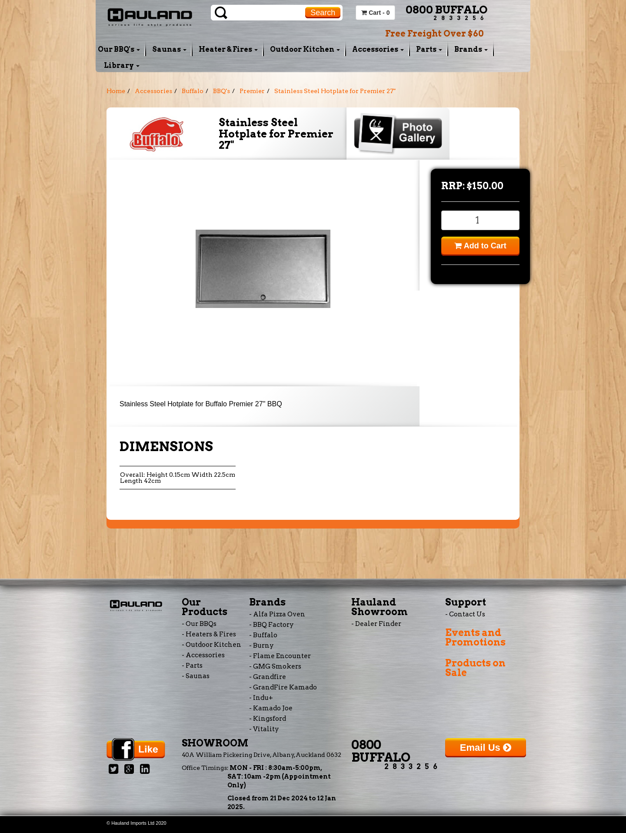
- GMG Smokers (275, 666)
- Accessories (203, 655)
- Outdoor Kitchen (211, 645)
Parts (429, 49)
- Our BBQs (199, 624)
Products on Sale (475, 667)
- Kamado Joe (271, 708)
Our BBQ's (119, 49)
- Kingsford (267, 719)
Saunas (169, 49)
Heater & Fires (228, 49)
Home (116, 90)
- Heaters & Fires (209, 634)
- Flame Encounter (280, 656)
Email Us (485, 747)
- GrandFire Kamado (283, 687)
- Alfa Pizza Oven (277, 614)
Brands (471, 49)
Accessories (378, 49)
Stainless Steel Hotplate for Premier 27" (335, 90)
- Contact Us (465, 614)
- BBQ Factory (271, 625)
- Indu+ (261, 698)
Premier (252, 90)
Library (122, 65)
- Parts (192, 665)
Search (322, 12)
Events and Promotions (475, 637)
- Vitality (264, 729)
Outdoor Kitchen (305, 49)
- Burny (261, 645)
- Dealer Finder (376, 624)
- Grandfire (267, 677)
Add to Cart (480, 245)
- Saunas (196, 676)
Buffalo (192, 90)
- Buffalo (263, 635)
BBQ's (221, 90)
